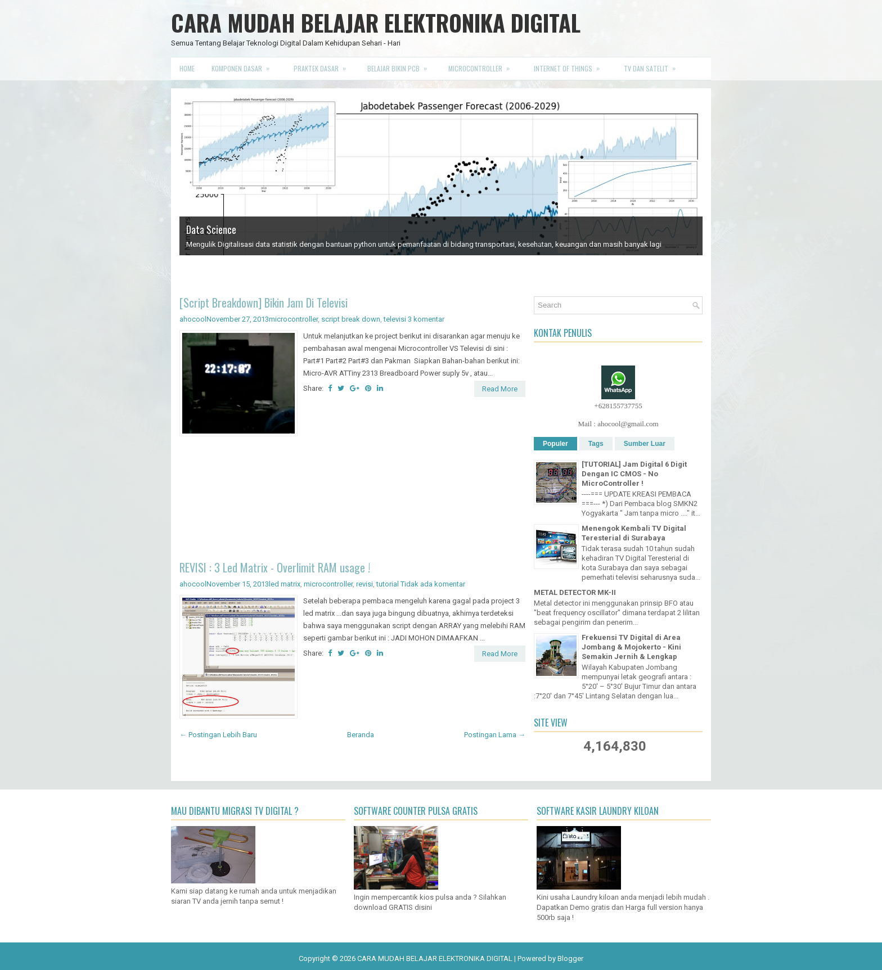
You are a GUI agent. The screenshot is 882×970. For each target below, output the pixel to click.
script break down (350, 319)
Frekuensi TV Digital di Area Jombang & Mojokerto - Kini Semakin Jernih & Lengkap (631, 647)
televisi (395, 319)
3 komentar (426, 319)
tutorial (387, 584)
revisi (364, 584)
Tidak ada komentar (432, 584)
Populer (555, 444)
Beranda (360, 734)
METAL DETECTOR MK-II (575, 592)
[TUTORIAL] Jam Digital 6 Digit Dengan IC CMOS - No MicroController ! (634, 474)
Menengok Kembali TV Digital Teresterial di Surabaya (634, 533)
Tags (596, 444)
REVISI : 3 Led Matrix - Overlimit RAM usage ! (274, 567)
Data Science (211, 229)
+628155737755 (618, 405)
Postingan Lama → (494, 734)
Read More (500, 389)
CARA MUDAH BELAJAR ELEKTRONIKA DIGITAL (375, 22)
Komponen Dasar (244, 65)
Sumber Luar (644, 444)
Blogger (570, 958)
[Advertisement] (352, 500)
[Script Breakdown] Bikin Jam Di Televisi (263, 302)
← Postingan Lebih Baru (218, 734)
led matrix (284, 584)
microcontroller (293, 319)
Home (187, 68)
